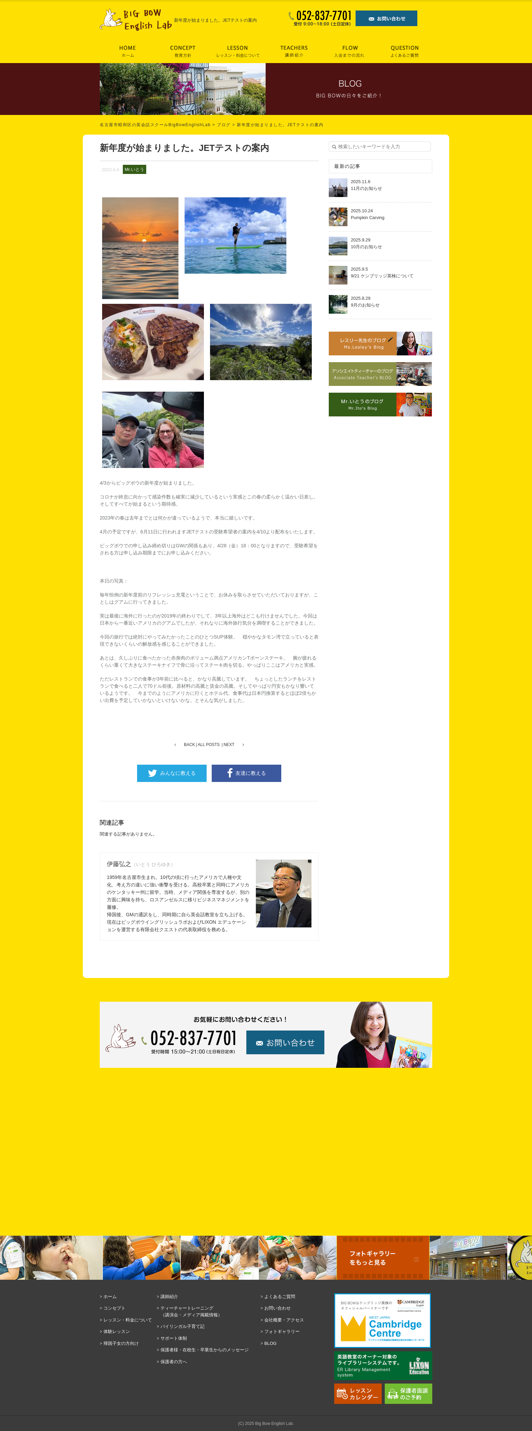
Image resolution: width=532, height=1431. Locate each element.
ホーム (110, 1296)
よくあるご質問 (279, 1296)
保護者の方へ (173, 1361)
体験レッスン (116, 1331)
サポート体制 (173, 1338)
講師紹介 (169, 1296)
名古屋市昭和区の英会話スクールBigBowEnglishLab (155, 124)
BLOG (270, 1343)
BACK (189, 744)
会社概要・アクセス (284, 1319)
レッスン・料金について (127, 1319)
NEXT (229, 744)
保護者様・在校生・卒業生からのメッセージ (204, 1349)
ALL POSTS (209, 744)
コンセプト (114, 1308)
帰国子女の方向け (121, 1343)
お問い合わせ (277, 1308)
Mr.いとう (134, 169)
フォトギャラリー (282, 1331)
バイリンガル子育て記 (182, 1326)
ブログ (224, 124)
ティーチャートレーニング (208, 1312)
